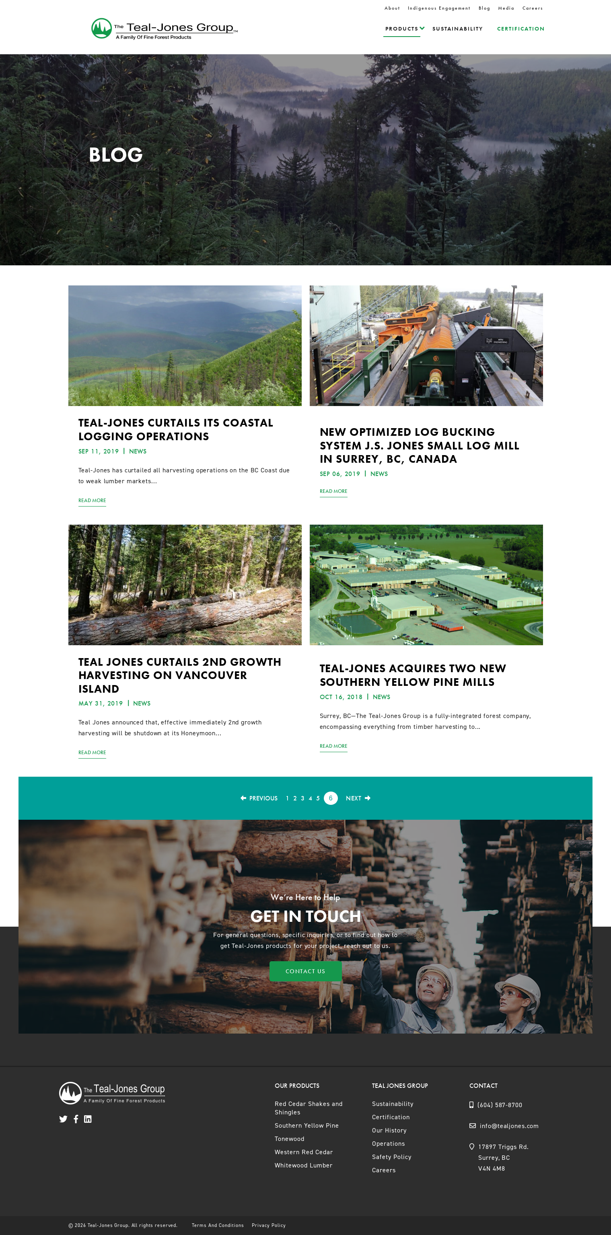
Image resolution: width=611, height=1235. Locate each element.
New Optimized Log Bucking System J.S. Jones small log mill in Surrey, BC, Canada (420, 445)
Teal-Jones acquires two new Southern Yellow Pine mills (413, 675)
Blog (484, 8)
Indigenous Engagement (439, 8)
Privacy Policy (269, 1225)
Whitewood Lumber (304, 1165)
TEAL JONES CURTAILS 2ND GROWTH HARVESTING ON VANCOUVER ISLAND (180, 675)
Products (401, 28)
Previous (259, 798)
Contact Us (306, 971)
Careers (533, 8)
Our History (389, 1130)
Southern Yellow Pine (307, 1125)
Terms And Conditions (218, 1225)
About (392, 8)
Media (506, 8)
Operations (388, 1143)
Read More (92, 500)
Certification (521, 28)
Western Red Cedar (304, 1152)
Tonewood (289, 1138)
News (137, 451)
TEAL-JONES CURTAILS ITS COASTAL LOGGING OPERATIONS (176, 429)
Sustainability (457, 28)
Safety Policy (391, 1157)
